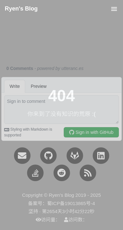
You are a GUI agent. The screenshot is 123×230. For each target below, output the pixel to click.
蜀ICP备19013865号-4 (71, 203)
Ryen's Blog (21, 8)
